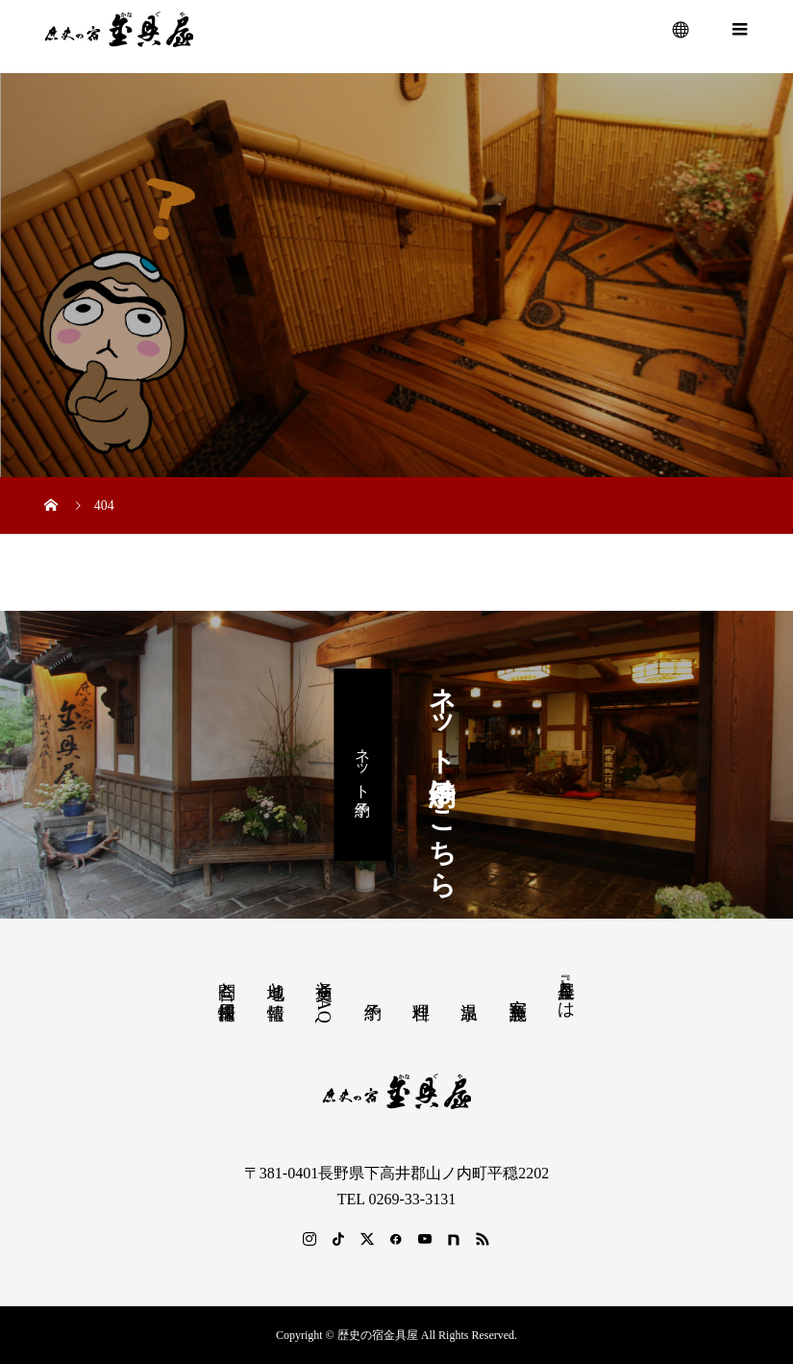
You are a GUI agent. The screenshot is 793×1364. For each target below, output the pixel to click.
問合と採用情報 (226, 981)
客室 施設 (518, 988)
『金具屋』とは (566, 990)
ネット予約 (363, 764)
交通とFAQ (324, 996)
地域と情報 (275, 981)
